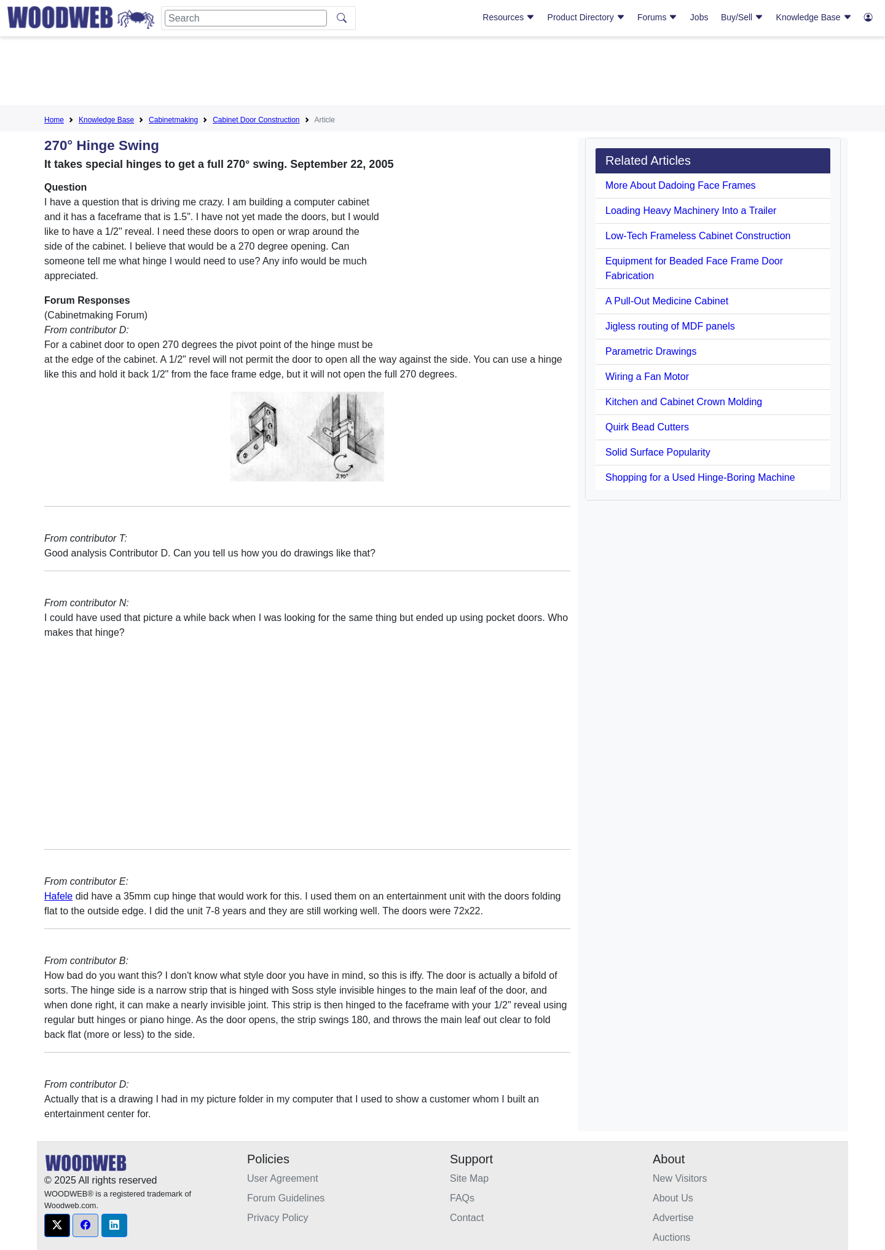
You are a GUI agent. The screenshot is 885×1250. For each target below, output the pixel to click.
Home (54, 120)
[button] (57, 1225)
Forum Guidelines (285, 1198)
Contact (467, 1217)
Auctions (671, 1237)
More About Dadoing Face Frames (680, 185)
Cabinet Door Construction (256, 120)
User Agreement (282, 1178)
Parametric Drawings (650, 351)
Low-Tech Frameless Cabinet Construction (697, 236)
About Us (673, 1198)
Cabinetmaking (173, 120)
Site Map (469, 1178)
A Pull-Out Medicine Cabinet (666, 301)
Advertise (673, 1217)
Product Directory (586, 17)
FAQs (462, 1198)
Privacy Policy (278, 1217)
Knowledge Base (814, 17)
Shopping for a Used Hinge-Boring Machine (700, 477)
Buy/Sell (742, 17)
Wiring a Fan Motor (647, 376)
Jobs (699, 17)
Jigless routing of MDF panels (670, 326)
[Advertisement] (442, 73)
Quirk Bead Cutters (647, 427)
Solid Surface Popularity (657, 452)
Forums (657, 17)
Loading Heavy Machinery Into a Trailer (690, 210)
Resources (508, 17)
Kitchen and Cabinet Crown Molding (683, 402)
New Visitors (680, 1178)
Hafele (58, 896)
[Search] (246, 18)
